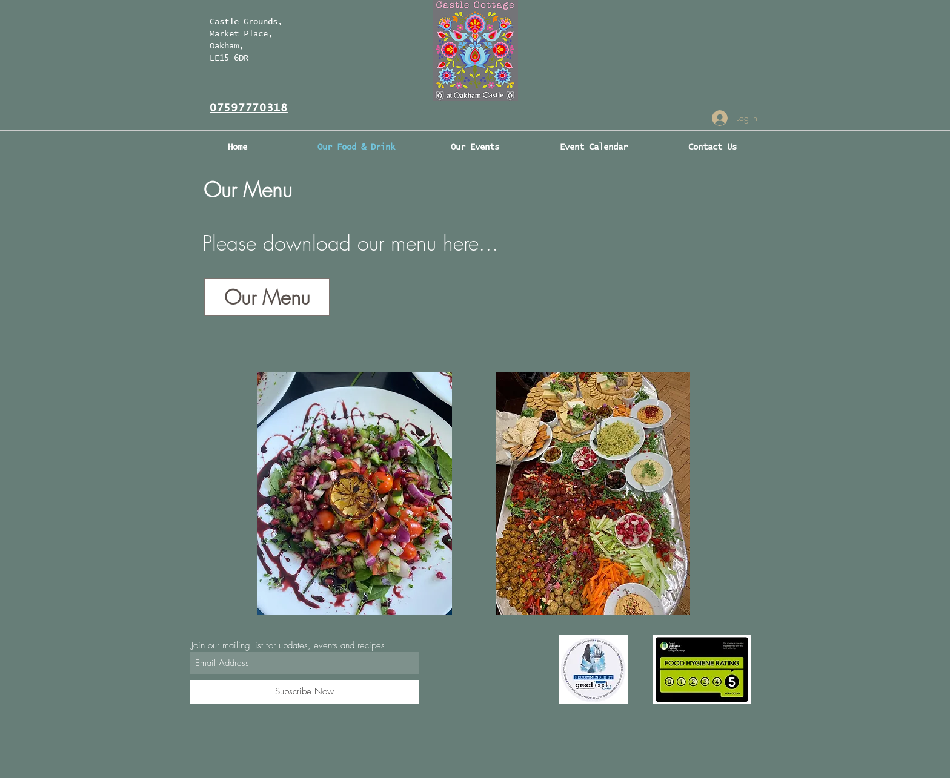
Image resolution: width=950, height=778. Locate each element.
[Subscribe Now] (304, 692)
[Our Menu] (267, 297)
